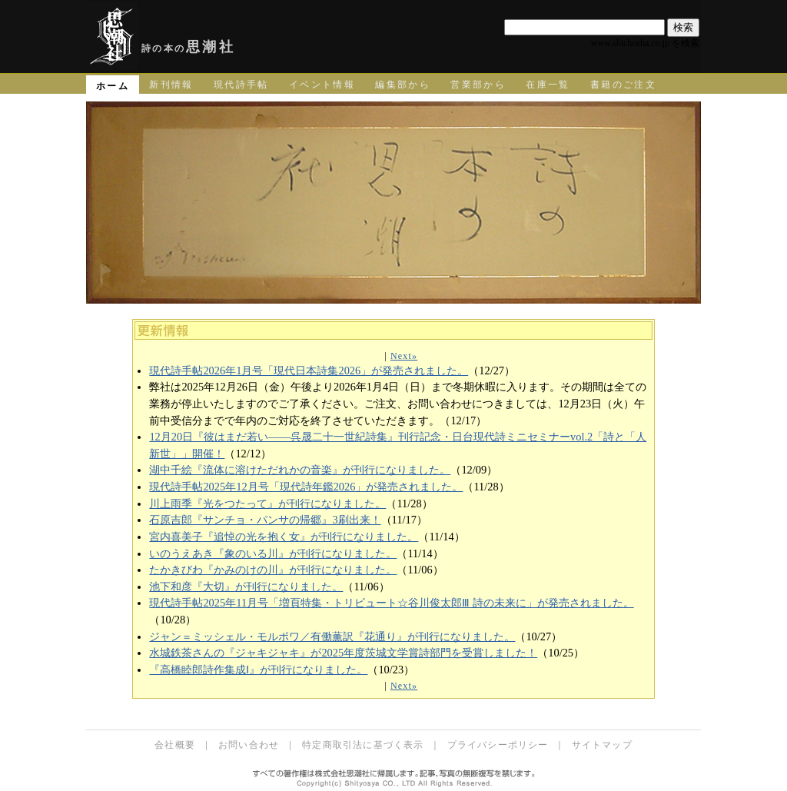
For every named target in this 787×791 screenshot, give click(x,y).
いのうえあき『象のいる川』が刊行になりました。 (273, 553)
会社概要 (174, 744)
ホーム (112, 86)
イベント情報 (322, 84)
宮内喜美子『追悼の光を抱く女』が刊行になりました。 (283, 536)
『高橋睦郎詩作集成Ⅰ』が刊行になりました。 (258, 669)
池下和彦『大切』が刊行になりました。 (246, 586)
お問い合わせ (248, 744)
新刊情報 (171, 84)
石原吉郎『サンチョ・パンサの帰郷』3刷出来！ (264, 519)
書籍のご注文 (623, 84)
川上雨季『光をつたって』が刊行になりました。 (267, 503)
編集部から (402, 84)
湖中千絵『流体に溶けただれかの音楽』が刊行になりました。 (299, 470)
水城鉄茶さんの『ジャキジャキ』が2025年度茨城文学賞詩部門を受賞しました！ (343, 652)
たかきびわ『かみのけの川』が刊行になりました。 (273, 569)
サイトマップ (602, 744)
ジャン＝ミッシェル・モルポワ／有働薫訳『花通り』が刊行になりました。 (332, 636)
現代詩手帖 (241, 84)
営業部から (478, 84)
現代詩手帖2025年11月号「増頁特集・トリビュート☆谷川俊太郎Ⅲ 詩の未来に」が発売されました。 (391, 603)
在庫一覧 (548, 84)
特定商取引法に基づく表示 (362, 744)
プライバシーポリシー (498, 744)
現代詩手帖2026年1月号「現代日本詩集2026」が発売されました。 (308, 370)
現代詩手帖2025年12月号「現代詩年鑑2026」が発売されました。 (306, 486)
